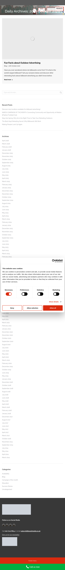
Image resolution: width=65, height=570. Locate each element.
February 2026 (7, 147)
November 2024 (7, 194)
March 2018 (6, 407)
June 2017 (5, 426)
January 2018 (6, 413)
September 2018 (7, 388)
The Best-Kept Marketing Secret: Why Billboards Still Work (21, 121)
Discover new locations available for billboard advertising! (21, 109)
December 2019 (7, 366)
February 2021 (6, 326)
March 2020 (6, 360)
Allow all (53, 308)
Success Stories (7, 486)
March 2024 (6, 219)
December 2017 (7, 417)
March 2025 (6, 181)
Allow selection (32, 308)
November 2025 (7, 156)
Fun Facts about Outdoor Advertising (22, 63)
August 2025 (6, 166)
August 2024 (6, 203)
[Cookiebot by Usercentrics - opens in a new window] (53, 260)
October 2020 (6, 338)
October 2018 (6, 385)
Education (5, 483)
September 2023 (7, 238)
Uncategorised (7, 489)
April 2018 (5, 404)
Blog (5, 66)
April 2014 (5, 454)
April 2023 (5, 250)
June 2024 (5, 209)
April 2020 (5, 357)
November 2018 (7, 382)
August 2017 (6, 420)
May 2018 (5, 401)
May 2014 (5, 451)
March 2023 (6, 253)
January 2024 (6, 225)
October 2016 (6, 438)
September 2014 (7, 445)
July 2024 (5, 206)
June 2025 (5, 172)
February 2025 (7, 184)
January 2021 (6, 329)
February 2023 (7, 257)
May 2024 (5, 213)
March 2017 (6, 435)
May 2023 (5, 247)
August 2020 (6, 344)
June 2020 (5, 351)
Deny (12, 308)
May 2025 (5, 175)
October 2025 (6, 159)
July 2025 (5, 169)
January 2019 (6, 379)
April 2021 (5, 319)
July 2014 (5, 448)
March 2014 (6, 457)
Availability (5, 474)
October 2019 (6, 369)
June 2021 (5, 313)
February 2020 (7, 363)
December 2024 (7, 191)
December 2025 (7, 153)
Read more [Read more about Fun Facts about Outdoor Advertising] (8, 79)
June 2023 (5, 244)
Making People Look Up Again (12, 124)
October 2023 (6, 235)
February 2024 (7, 222)
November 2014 (7, 442)
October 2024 (6, 197)
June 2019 (5, 373)
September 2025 (7, 162)
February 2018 (7, 410)
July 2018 (5, 395)
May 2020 (5, 354)
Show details (54, 302)
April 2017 (5, 432)
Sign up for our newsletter (10, 535)
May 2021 (5, 316)
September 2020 (7, 341)
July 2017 (5, 423)
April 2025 (5, 178)
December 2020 (7, 332)
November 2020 (7, 335)
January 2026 (6, 150)
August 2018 (6, 391)
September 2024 (7, 200)
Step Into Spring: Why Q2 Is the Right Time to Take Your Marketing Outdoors (27, 118)
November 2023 (7, 231)
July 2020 (5, 348)
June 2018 (5, 398)
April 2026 (5, 140)
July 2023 (5, 241)
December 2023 (7, 228)
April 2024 (5, 216)
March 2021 (6, 322)
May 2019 (5, 376)
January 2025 (6, 188)
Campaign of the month (10, 480)
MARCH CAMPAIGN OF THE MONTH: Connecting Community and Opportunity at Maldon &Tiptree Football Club (31, 114)
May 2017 (5, 429)
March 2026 (6, 144)
